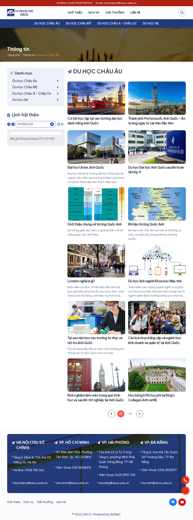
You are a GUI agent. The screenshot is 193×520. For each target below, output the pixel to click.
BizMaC (115, 514)
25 (121, 414)
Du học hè (151, 23)
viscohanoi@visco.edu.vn (30, 483)
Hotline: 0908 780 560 (29, 470)
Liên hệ (135, 12)
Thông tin (29, 55)
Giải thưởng (114, 12)
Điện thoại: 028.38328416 (73, 468)
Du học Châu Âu (47, 23)
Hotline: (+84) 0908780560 (75, 3)
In (60, 124)
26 (130, 414)
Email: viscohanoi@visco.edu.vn (116, 3)
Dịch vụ (94, 12)
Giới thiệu (75, 12)
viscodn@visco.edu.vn (157, 483)
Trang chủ (13, 55)
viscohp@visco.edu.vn (114, 483)
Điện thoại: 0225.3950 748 (117, 475)
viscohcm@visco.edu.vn (72, 483)
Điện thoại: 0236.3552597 (159, 470)
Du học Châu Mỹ (78, 23)
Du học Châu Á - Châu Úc (117, 23)
